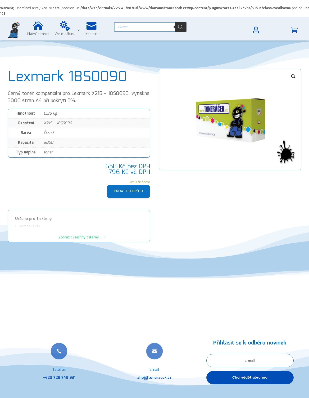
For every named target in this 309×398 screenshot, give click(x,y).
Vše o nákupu (65, 34)
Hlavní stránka (38, 34)
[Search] (180, 27)
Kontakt (91, 34)
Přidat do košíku (128, 191)
